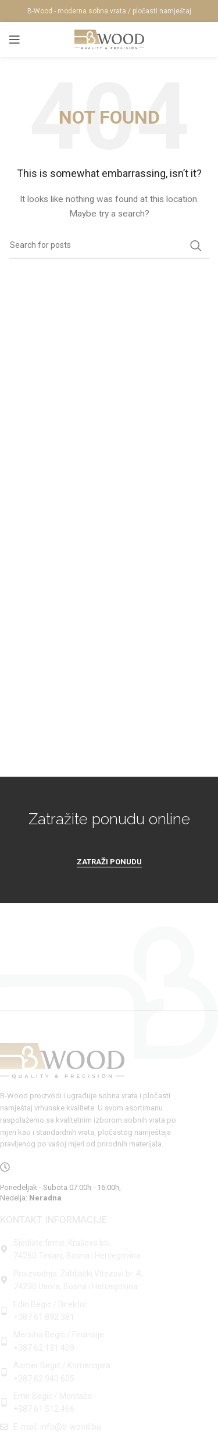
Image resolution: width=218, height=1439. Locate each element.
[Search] (109, 245)
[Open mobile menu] (14, 39)
